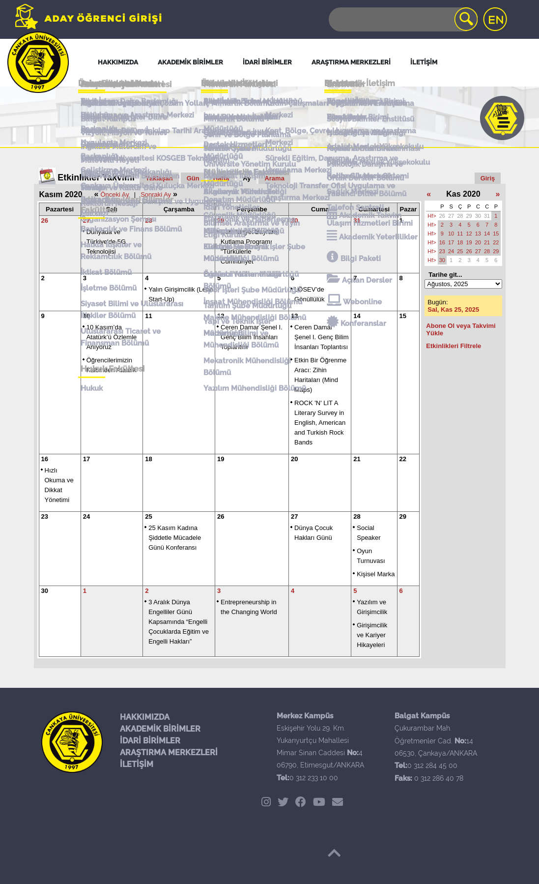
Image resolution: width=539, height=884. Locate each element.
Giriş (488, 178)
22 (402, 459)
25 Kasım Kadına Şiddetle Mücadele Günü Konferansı (174, 537)
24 (86, 516)
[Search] (402, 19)
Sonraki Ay (156, 194)
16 (44, 459)
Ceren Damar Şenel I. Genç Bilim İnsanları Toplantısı (252, 337)
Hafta (221, 178)
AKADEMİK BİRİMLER (160, 729)
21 (356, 459)
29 (220, 220)
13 (294, 316)
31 (356, 220)
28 (148, 220)
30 (294, 220)
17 (86, 459)
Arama (274, 178)
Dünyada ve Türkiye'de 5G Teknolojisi (106, 241)
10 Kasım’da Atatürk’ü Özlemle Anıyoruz (111, 337)
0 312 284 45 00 (432, 765)
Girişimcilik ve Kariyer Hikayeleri (372, 634)
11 (148, 316)
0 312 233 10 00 (313, 778)
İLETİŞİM (136, 764)
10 (86, 316)
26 (44, 220)
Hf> (431, 216)
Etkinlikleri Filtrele (453, 346)
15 (402, 316)
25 (148, 516)
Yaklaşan (159, 178)
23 (44, 516)
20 (294, 459)
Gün (193, 178)
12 (220, 316)
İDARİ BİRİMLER (150, 740)
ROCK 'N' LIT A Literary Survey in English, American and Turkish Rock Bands (319, 422)
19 (220, 459)
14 (356, 316)
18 (148, 459)
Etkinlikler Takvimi (96, 177)
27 (86, 220)
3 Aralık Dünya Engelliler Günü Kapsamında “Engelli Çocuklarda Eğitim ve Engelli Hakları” (178, 621)
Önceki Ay (114, 194)
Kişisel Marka (376, 574)
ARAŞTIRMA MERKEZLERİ (169, 752)
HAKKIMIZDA (145, 717)
